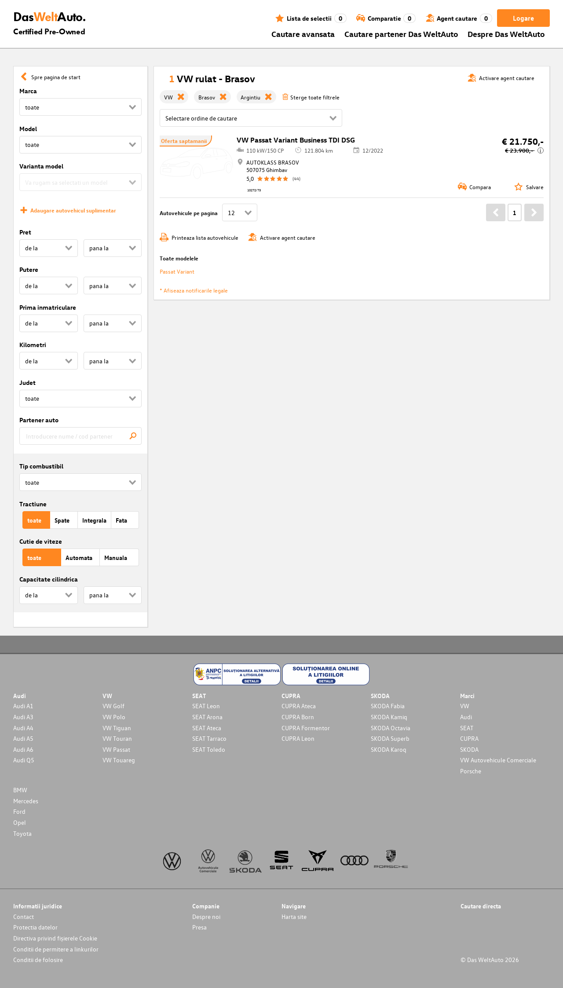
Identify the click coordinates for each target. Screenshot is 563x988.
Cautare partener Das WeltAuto (401, 34)
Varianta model (41, 166)
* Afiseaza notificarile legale (194, 290)
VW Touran (117, 738)
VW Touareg (118, 760)
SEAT (466, 728)
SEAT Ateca (206, 728)
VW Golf (113, 706)
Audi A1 (23, 706)
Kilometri (32, 344)
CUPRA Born (298, 717)
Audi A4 (23, 728)
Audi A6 (23, 749)
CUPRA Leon (298, 738)
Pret (25, 232)
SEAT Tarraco (209, 738)
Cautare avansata (303, 34)
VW (464, 706)
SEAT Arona (207, 717)
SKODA (469, 749)
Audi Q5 (23, 760)
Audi (466, 717)
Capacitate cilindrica (48, 579)
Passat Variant (177, 271)
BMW (20, 790)
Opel (19, 822)
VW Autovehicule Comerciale (498, 760)
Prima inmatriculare (47, 307)
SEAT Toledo (208, 749)
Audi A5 (23, 738)
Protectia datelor (35, 927)
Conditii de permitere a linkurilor (56, 949)
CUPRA (469, 738)
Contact (23, 916)
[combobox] (80, 436)
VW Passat (116, 749)
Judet (27, 382)
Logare (523, 18)
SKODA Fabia (388, 706)
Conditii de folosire (38, 959)
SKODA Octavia (390, 728)
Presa (199, 927)
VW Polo (113, 717)
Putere (28, 269)
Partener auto (38, 420)
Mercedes (25, 801)
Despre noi (206, 916)
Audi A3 (23, 717)
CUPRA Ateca (299, 706)
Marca (28, 91)
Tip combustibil (41, 466)
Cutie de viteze (40, 541)
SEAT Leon (206, 706)
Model (28, 128)
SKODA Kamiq (389, 717)
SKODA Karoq (388, 749)
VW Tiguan (116, 728)
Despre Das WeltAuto (506, 34)
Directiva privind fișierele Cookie (55, 938)
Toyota (22, 833)
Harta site (294, 916)
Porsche (470, 771)
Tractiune (33, 504)
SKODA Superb (390, 738)
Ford (19, 811)
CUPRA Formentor (306, 728)
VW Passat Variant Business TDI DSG (296, 139)
